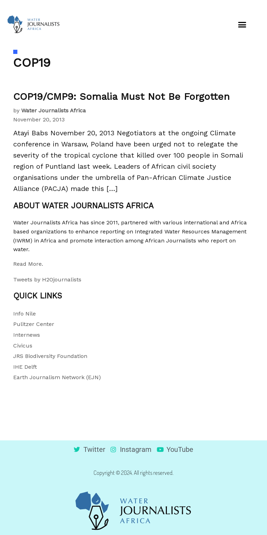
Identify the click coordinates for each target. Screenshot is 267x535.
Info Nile (24, 313)
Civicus (22, 345)
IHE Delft (25, 367)
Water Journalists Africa (53, 110)
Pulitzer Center (33, 324)
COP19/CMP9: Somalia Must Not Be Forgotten (121, 96)
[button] (242, 24)
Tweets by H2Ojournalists (47, 279)
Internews (26, 335)
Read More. (28, 264)
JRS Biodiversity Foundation (50, 356)
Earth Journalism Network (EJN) (57, 377)
